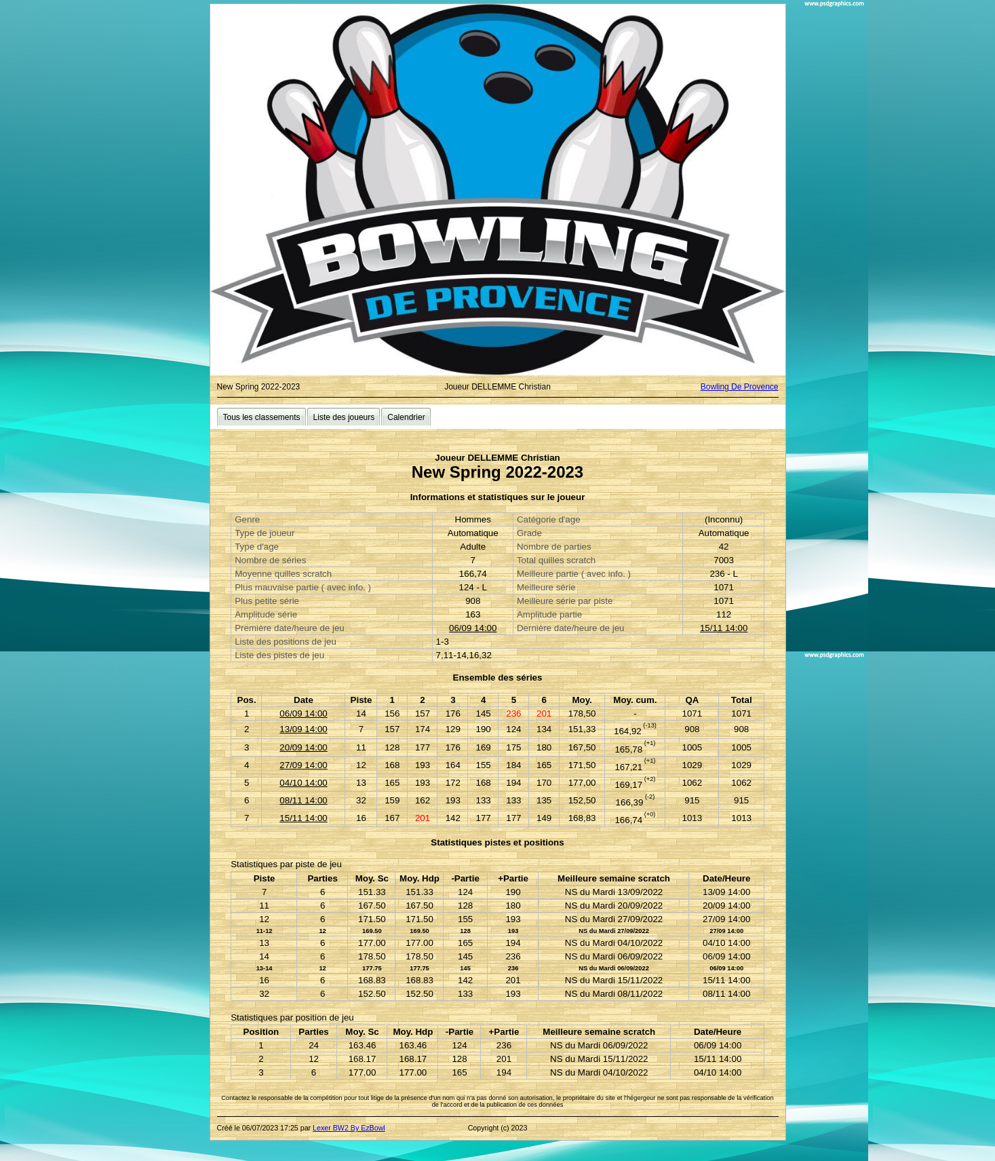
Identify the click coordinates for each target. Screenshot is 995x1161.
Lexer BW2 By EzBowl (349, 1128)
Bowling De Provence (740, 387)
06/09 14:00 (472, 628)
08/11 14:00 (303, 800)
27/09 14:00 (303, 765)
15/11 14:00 (723, 628)
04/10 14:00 (303, 783)
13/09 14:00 (303, 729)
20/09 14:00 (303, 747)
